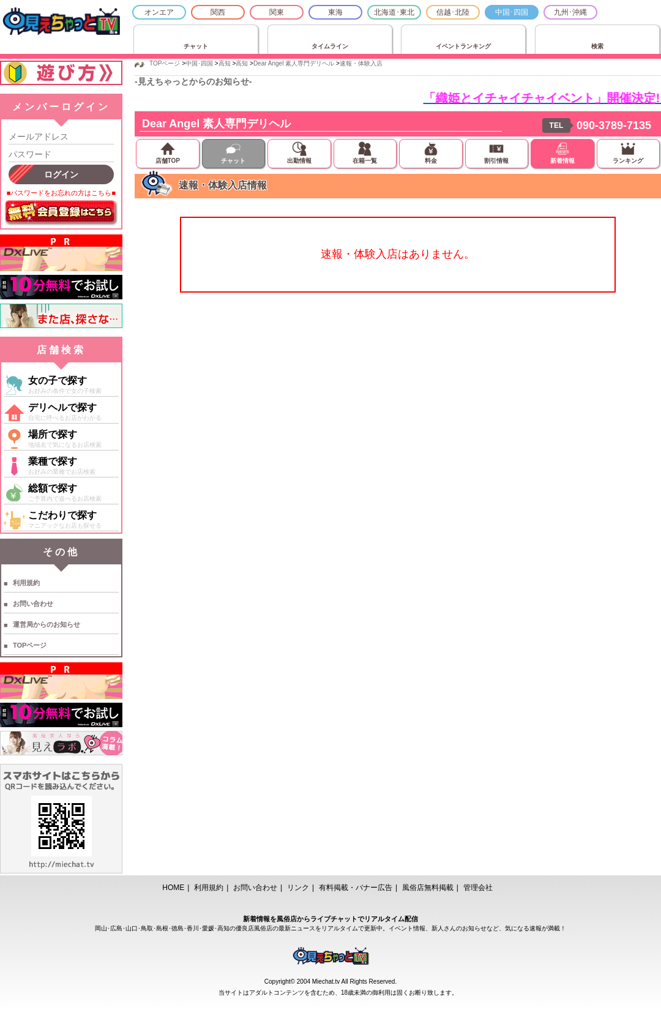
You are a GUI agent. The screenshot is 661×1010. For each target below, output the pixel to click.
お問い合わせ (33, 603)
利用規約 (26, 582)
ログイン (61, 174)
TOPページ (30, 645)
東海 (335, 12)
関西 (218, 12)
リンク (298, 887)
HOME (173, 887)
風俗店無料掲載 (428, 887)
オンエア (159, 12)
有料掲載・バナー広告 (355, 887)
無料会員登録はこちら (61, 213)
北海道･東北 (394, 12)
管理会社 (478, 887)
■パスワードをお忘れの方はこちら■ (61, 192)
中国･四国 (511, 12)
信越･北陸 (452, 12)
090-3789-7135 (614, 125)
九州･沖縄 (570, 12)
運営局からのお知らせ (46, 624)
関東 (276, 12)
